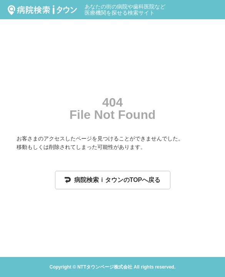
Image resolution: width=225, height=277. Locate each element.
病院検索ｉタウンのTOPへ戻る (113, 180)
